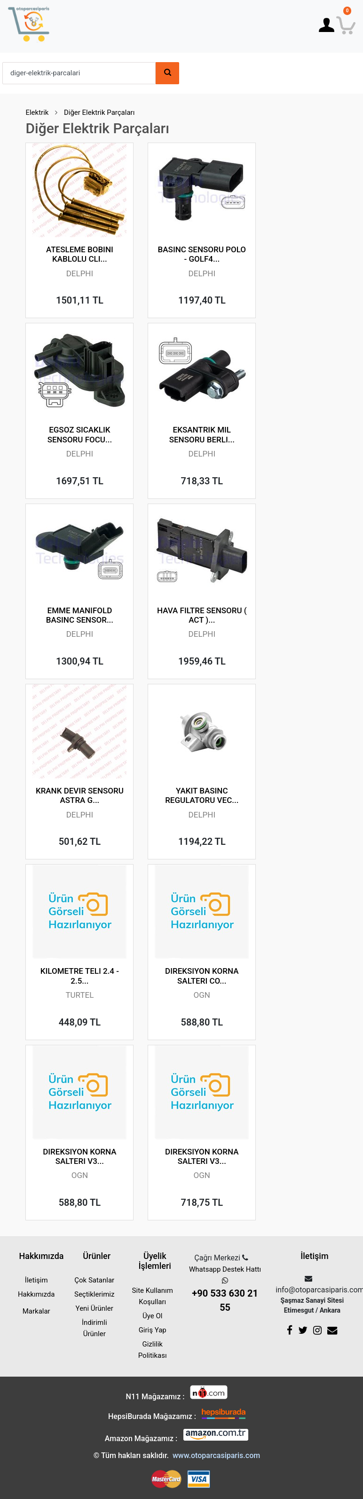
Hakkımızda (36, 1294)
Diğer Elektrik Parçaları (99, 112)
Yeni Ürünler (94, 1308)
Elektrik (36, 112)
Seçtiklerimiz (94, 1294)
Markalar (36, 1311)
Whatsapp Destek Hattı (225, 1290)
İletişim (36, 1280)
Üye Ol (152, 1316)
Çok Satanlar (94, 1280)
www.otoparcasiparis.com (216, 1455)
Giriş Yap (152, 1330)
